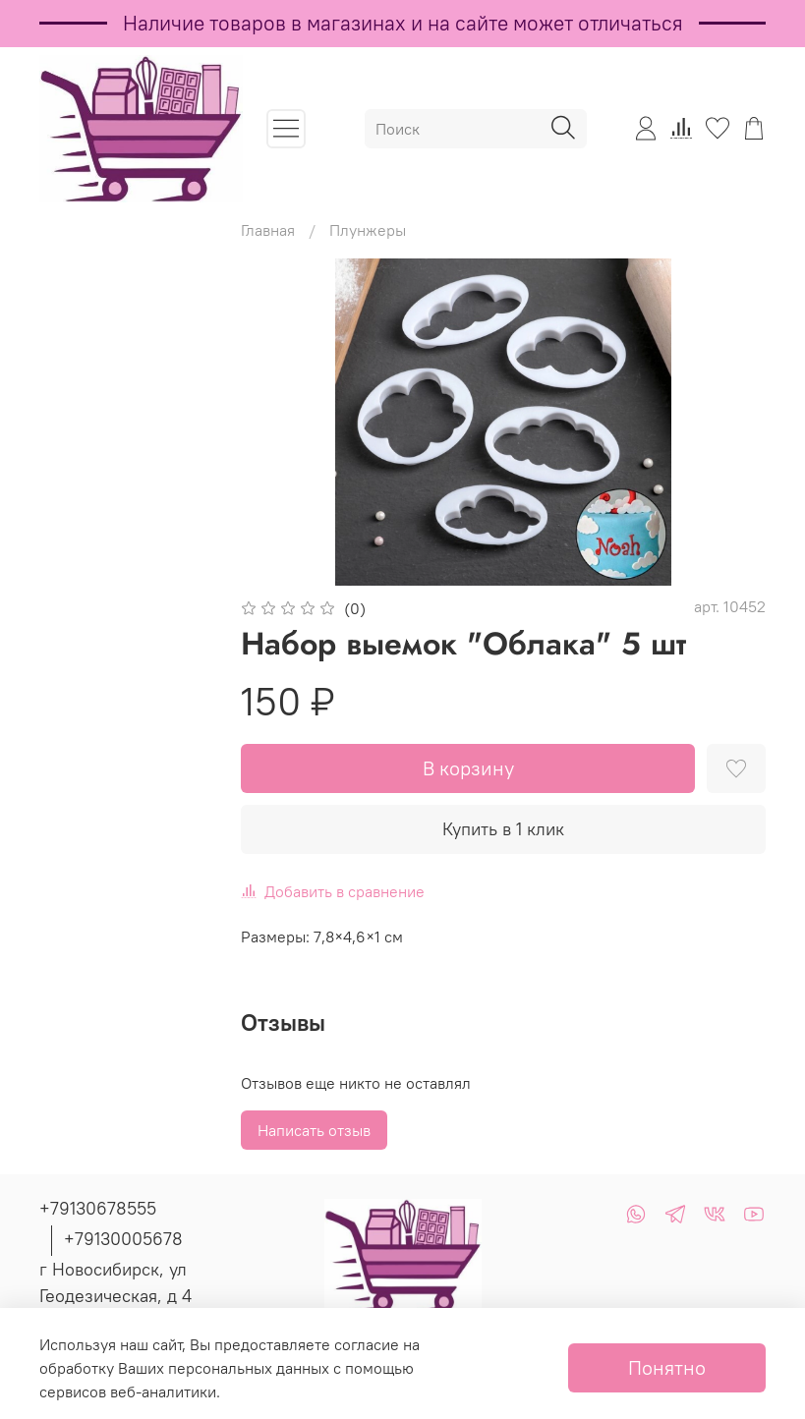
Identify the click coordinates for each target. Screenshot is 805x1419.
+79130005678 (123, 1238)
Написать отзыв (314, 1130)
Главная (268, 230)
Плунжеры (367, 230)
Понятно (667, 1367)
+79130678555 (97, 1208)
